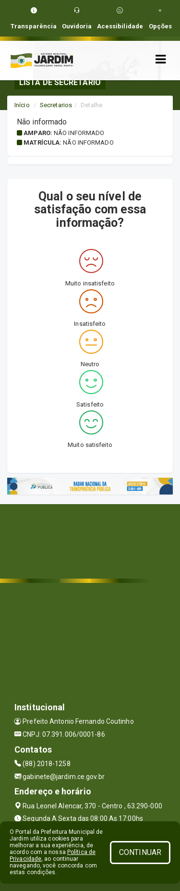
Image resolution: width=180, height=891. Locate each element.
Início (22, 105)
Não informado (79, 132)
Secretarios (56, 105)
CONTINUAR (140, 852)
